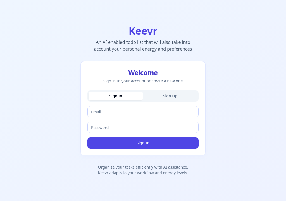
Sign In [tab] (115, 96)
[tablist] (143, 96)
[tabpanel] (143, 127)
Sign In (143, 142)
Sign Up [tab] (170, 96)
